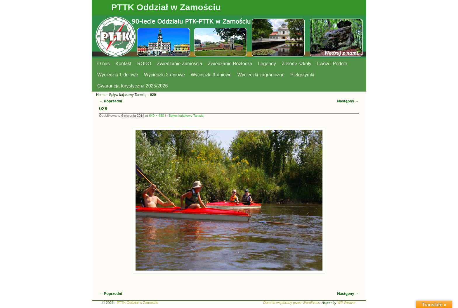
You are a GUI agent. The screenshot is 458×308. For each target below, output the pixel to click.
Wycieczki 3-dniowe (211, 74)
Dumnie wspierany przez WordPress (291, 303)
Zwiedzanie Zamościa (179, 63)
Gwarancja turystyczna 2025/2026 (132, 85)
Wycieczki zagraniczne (260, 74)
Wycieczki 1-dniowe (117, 74)
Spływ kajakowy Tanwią (127, 95)
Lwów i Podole (332, 63)
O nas (103, 63)
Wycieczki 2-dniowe (164, 74)
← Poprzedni (110, 101)
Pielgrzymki (302, 74)
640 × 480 (156, 115)
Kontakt (123, 63)
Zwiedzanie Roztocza (230, 63)
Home (100, 95)
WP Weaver (346, 303)
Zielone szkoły (296, 63)
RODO (144, 63)
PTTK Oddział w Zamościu (166, 7)
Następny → (348, 101)
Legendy (267, 63)
